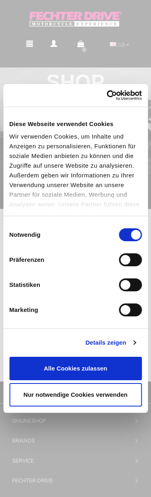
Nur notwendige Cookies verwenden (75, 394)
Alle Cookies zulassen (76, 368)
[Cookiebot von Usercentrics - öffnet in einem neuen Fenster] (107, 95)
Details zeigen (105, 342)
